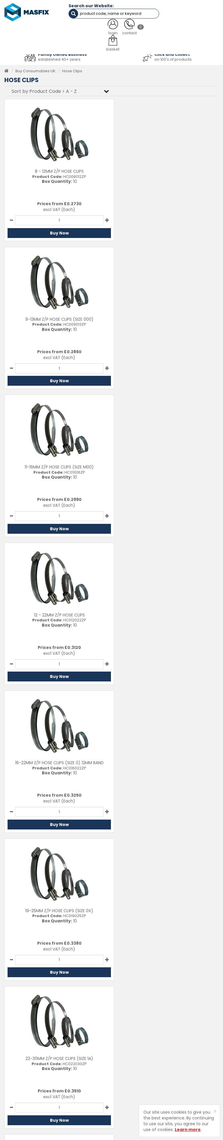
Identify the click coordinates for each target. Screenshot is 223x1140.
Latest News (127, 1059)
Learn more (188, 1129)
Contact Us (182, 1033)
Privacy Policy (184, 1059)
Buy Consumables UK (35, 69)
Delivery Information (190, 1041)
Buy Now (56, 231)
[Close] (215, 1111)
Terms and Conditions (192, 1068)
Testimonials (128, 1033)
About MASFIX (128, 1050)
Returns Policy (185, 1050)
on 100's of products (173, 57)
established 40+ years (59, 57)
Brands (122, 1068)
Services (124, 1041)
